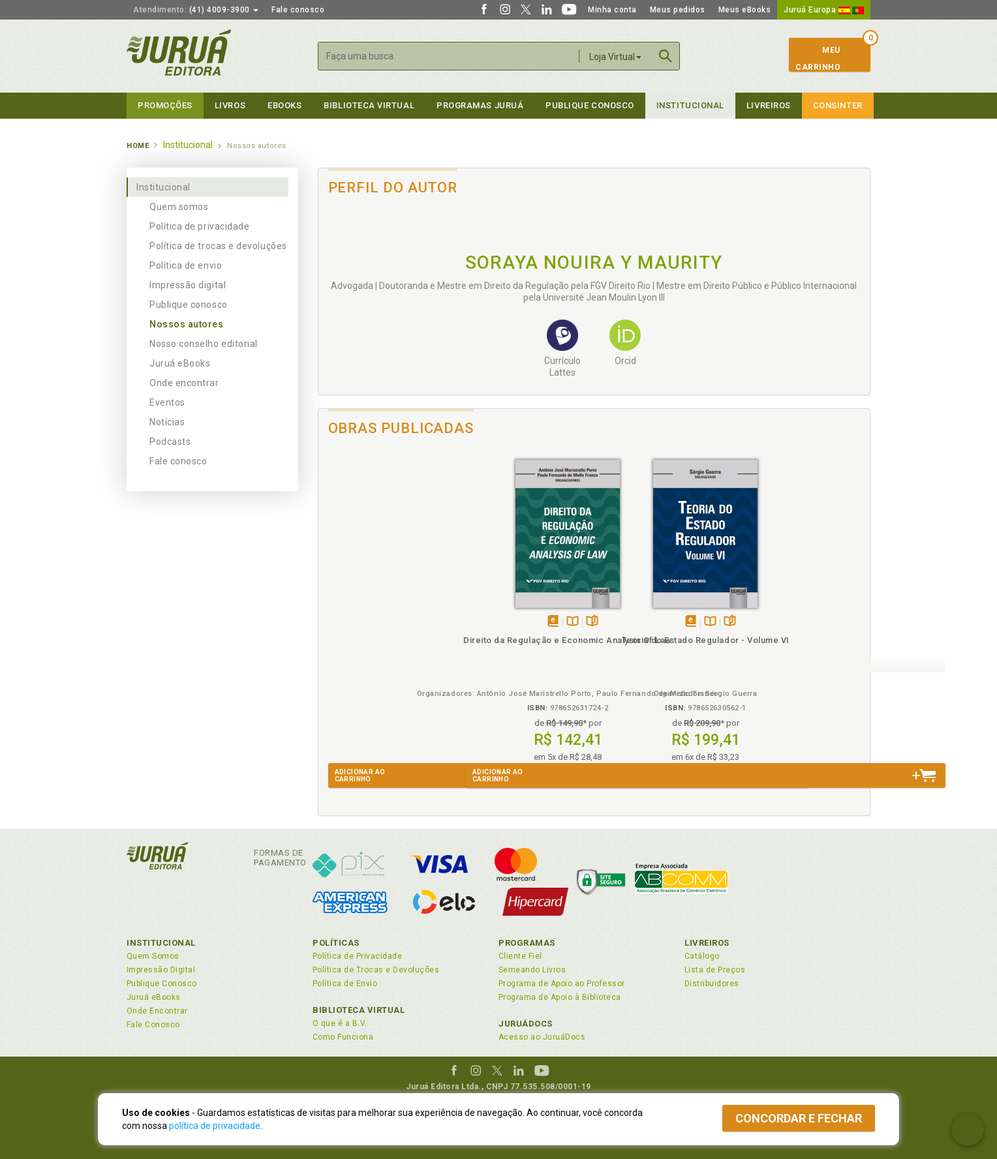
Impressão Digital (161, 969)
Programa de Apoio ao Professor (561, 983)
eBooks (284, 105)
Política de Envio (345, 983)
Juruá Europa (824, 9)
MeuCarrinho (817, 59)
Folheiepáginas (411, 622)
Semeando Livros (532, 969)
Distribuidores (711, 983)
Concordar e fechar (798, 1118)
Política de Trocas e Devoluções (376, 969)
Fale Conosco (153, 1024)
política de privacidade (214, 1126)
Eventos (167, 402)
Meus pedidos (677, 9)
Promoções (165, 105)
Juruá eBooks (179, 363)
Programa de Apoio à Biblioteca (559, 997)
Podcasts (170, 441)
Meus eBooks (744, 9)
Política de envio (185, 265)
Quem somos (178, 207)
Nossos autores (186, 324)
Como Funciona (343, 1037)
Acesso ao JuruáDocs (541, 1037)
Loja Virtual (615, 57)
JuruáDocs (525, 1024)
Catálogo (702, 956)
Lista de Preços (714, 969)
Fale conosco (297, 9)
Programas (526, 943)
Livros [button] (230, 105)
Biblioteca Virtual (359, 1010)
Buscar (665, 56)
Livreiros (768, 105)
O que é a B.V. (340, 1023)
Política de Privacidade (357, 956)
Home (138, 146)
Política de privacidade (199, 226)
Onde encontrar (184, 383)
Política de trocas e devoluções (218, 246)
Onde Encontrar (157, 1011)
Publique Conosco (589, 105)
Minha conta (612, 9)
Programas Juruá (480, 105)
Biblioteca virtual (369, 105)
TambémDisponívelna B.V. (392, 622)
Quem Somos (153, 956)
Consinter (838, 105)
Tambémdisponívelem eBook (372, 622)
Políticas (336, 943)
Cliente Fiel (520, 956)
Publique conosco (188, 304)
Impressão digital (187, 285)
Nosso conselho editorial (203, 344)
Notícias (167, 422)
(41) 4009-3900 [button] (195, 9)
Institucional (690, 105)
